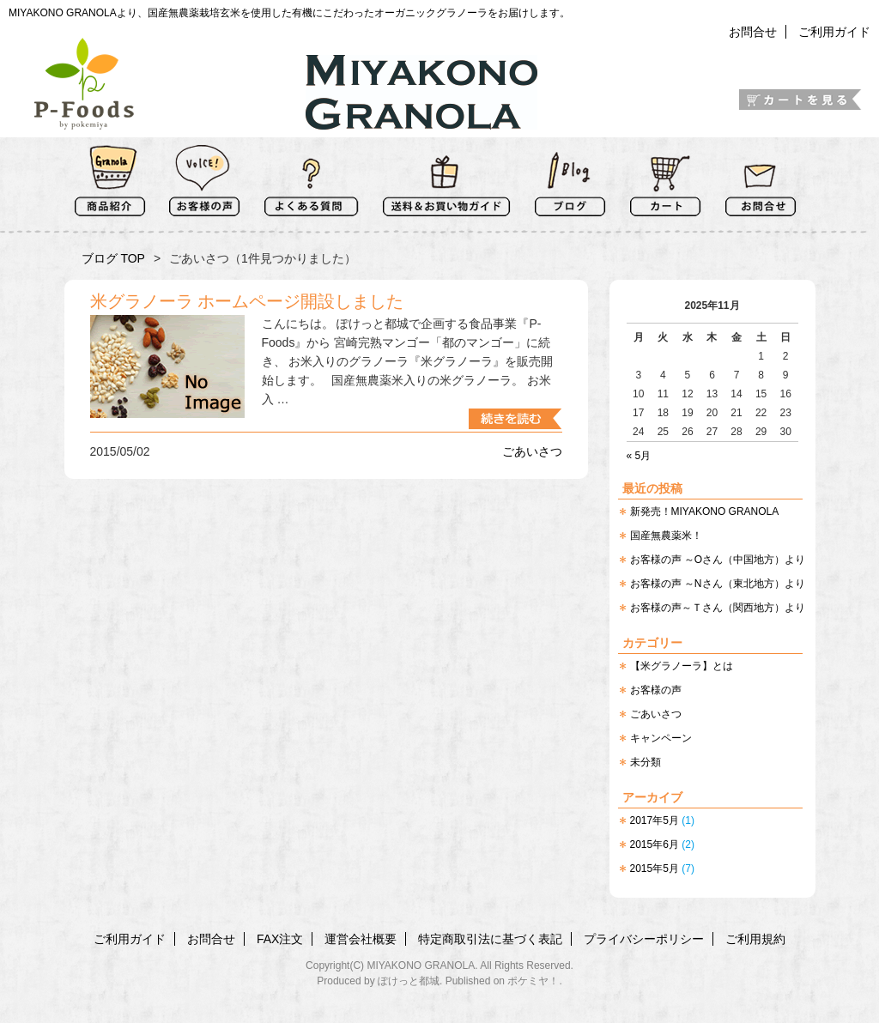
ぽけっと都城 (409, 981)
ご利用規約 (755, 939)
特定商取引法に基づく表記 (490, 939)
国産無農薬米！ (666, 536)
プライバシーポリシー (644, 939)
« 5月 (639, 456)
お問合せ (753, 32)
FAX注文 (280, 939)
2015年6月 (654, 844)
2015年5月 (654, 869)
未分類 (645, 762)
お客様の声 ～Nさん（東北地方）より (717, 584)
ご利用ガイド (834, 32)
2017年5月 (654, 820)
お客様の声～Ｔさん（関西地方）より (717, 608)
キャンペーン (661, 738)
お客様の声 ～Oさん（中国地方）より (718, 560)
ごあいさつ (656, 714)
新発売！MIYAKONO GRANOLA (704, 511)
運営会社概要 (360, 939)
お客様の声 (656, 690)
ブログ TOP (113, 258)
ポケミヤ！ (533, 981)
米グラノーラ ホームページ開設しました (247, 301)
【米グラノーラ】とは (681, 666)
